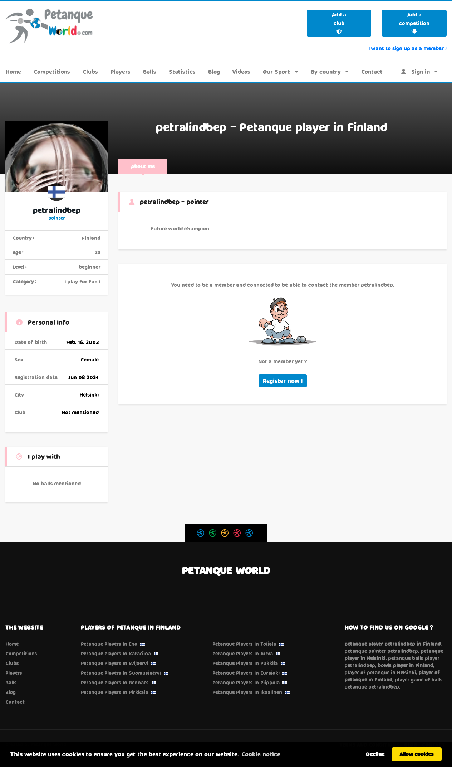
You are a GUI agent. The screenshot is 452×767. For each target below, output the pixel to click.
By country (326, 71)
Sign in (415, 71)
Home (13, 71)
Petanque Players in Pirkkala (114, 692)
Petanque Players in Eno (109, 644)
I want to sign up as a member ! (407, 48)
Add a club (339, 22)
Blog (214, 71)
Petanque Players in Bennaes (115, 682)
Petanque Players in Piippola (246, 682)
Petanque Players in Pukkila (245, 663)
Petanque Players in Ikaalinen (247, 692)
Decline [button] (375, 754)
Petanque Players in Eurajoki (246, 673)
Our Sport (276, 71)
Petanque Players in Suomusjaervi (121, 673)
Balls (149, 71)
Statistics (182, 71)
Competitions (52, 71)
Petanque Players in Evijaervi (114, 663)
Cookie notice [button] (260, 754)
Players (120, 71)
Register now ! (283, 380)
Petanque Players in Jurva (242, 653)
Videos (241, 71)
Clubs (90, 71)
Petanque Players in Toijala (244, 644)
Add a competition (414, 22)
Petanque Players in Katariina (116, 653)
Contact (372, 71)
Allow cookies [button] (416, 754)
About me (143, 166)
